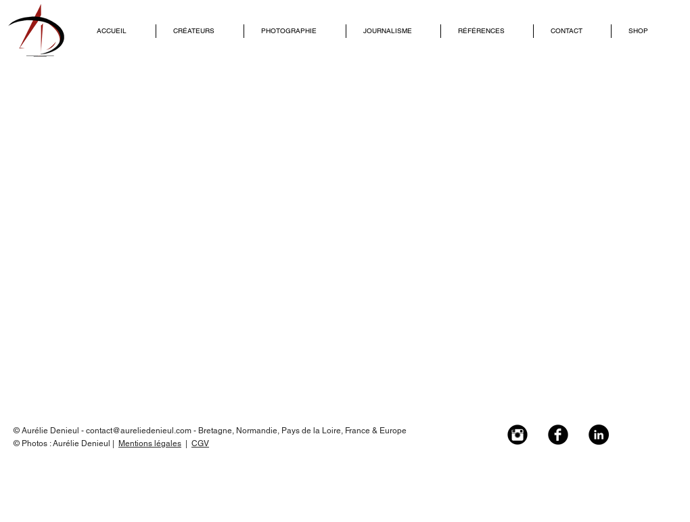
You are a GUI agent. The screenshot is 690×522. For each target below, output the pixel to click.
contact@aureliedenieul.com (138, 430)
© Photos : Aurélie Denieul (63, 443)
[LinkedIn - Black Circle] (599, 435)
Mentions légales (149, 443)
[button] (200, 31)
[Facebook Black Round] (558, 435)
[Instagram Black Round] (517, 435)
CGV (200, 443)
